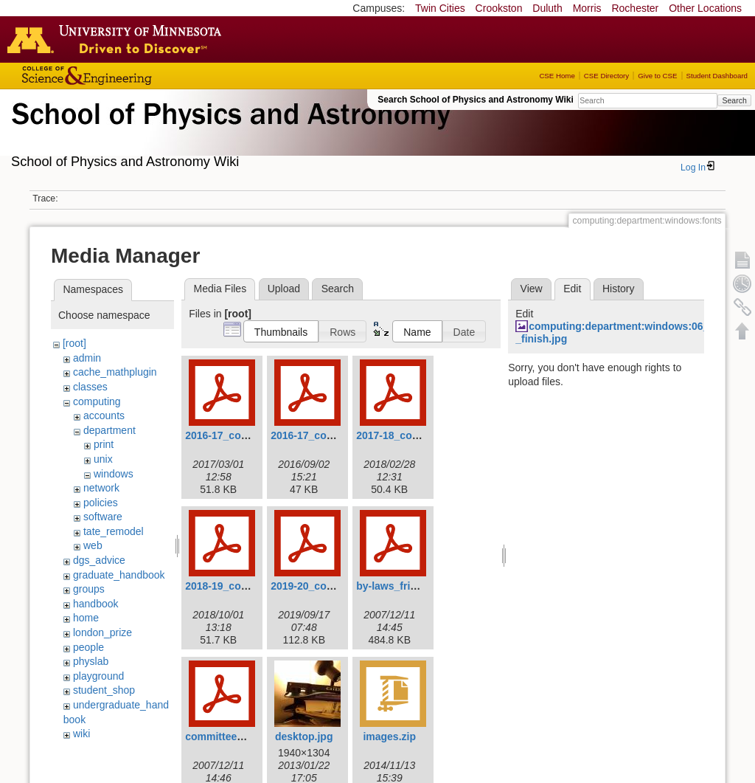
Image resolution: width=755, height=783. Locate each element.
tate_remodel (113, 531)
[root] (74, 343)
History (618, 288)
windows (113, 474)
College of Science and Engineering (132, 76)
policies (100, 502)
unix (103, 459)
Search (734, 100)
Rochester (634, 8)
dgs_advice (99, 560)
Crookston (499, 8)
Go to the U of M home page (118, 39)
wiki (81, 733)
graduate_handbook (119, 575)
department (109, 430)
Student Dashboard (717, 76)
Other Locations (705, 8)
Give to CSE (657, 76)
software (102, 516)
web (92, 545)
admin (87, 358)
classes (90, 387)
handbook (96, 604)
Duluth (547, 8)
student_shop (104, 690)
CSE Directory (606, 76)
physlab (90, 661)
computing (97, 401)
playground (98, 676)
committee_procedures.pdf (251, 736)
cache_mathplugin (115, 372)
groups (89, 589)
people (88, 647)
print (104, 444)
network (101, 488)
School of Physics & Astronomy (228, 131)
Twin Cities (440, 8)
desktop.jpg (304, 736)
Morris (587, 8)
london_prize (102, 632)
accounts (104, 415)
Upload (284, 288)
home (86, 618)
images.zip (389, 736)
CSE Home (556, 76)
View (532, 288)
